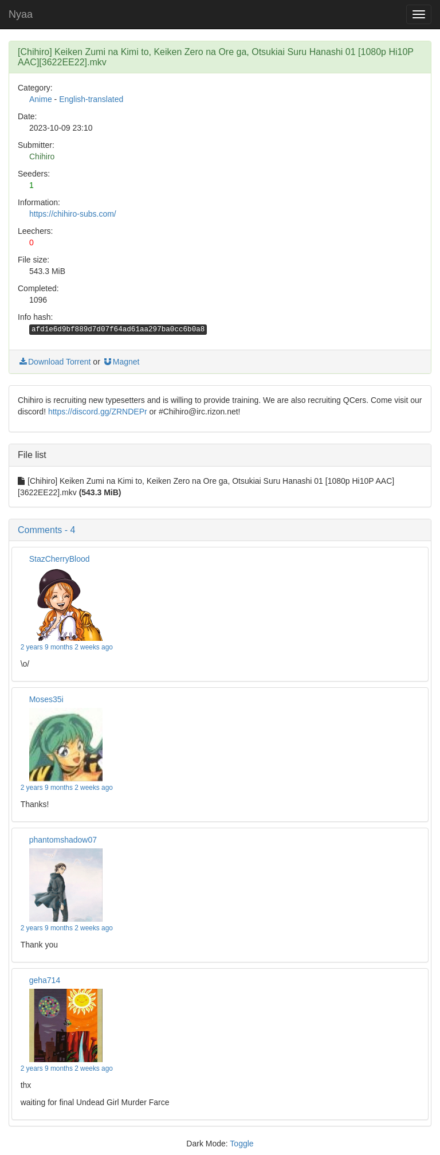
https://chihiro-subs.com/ (72, 213)
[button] (220, 530)
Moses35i (46, 699)
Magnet (121, 361)
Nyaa (21, 14)
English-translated (91, 99)
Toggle (241, 1143)
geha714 (45, 980)
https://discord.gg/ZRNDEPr (97, 411)
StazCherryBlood (59, 558)
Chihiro (41, 156)
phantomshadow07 (63, 839)
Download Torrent (54, 361)
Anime (40, 99)
